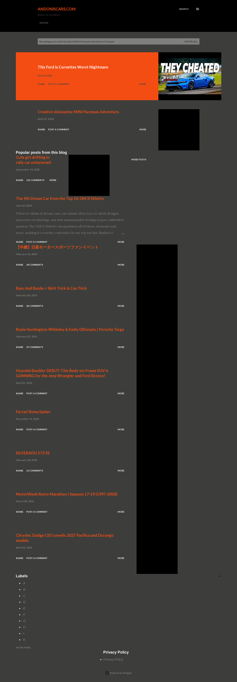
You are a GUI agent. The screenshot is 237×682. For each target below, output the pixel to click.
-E (24, 608)
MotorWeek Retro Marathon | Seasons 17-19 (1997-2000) (66, 494)
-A (24, 583)
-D (24, 602)
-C (24, 596)
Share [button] (41, 84)
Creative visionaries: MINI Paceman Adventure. (79, 111)
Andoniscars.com (57, 9)
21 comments (34, 470)
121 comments (35, 180)
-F (23, 614)
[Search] (183, 9)
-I (23, 633)
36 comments (34, 305)
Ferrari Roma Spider (33, 411)
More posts (138, 159)
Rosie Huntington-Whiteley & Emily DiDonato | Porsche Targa (70, 329)
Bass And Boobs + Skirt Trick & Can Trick (51, 288)
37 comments (34, 347)
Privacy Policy (113, 659)
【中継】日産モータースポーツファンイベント (57, 247)
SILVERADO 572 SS (33, 453)
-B (24, 589)
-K (24, 639)
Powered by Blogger (118, 672)
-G (24, 621)
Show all (191, 41)
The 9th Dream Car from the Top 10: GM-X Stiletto (60, 198)
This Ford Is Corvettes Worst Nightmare (73, 67)
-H (24, 627)
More (142, 84)
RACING (44, 23)
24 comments (34, 264)
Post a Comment (58, 84)
